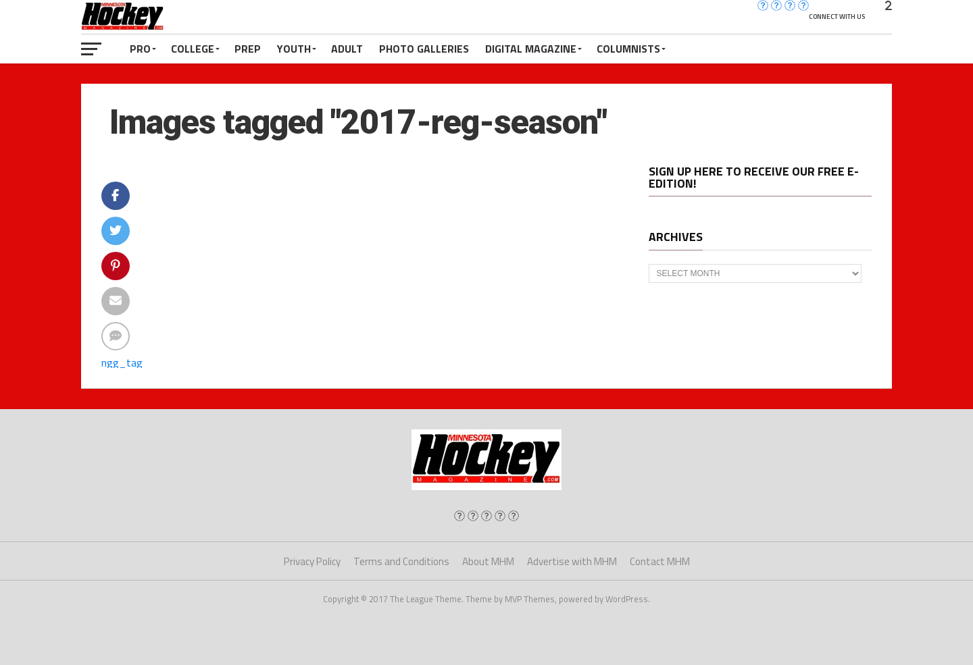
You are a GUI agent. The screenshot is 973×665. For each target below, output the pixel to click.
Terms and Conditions (401, 561)
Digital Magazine (530, 49)
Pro (140, 49)
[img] (459, 515)
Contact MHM (660, 561)
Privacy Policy (312, 561)
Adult (347, 49)
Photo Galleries (424, 49)
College (192, 49)
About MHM (488, 561)
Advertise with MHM (572, 561)
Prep (247, 49)
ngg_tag (122, 362)
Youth (294, 49)
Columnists (628, 49)
